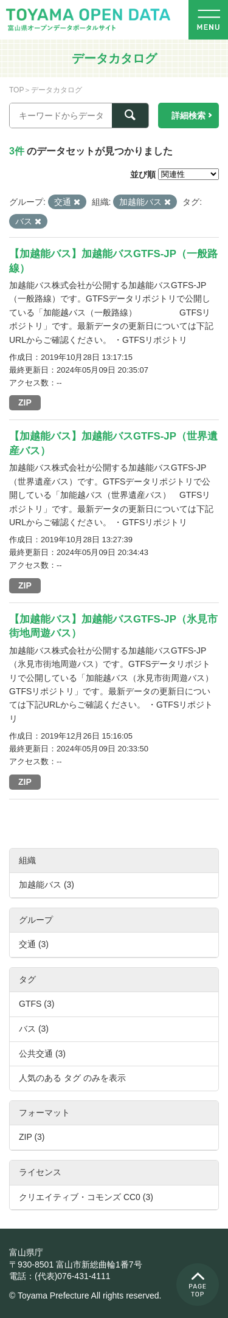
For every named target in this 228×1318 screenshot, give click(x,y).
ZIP (25, 402)
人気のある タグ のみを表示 (72, 1078)
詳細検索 (188, 115)
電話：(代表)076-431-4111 (60, 1276)
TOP (16, 90)
